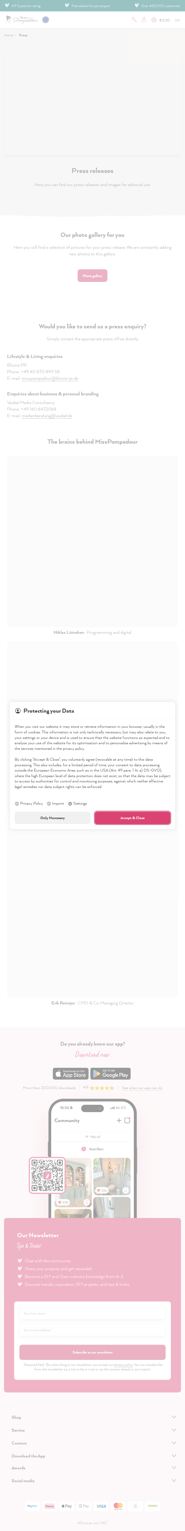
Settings (77, 803)
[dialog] (92, 765)
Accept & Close (132, 817)
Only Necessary (52, 817)
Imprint (55, 803)
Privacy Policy (29, 803)
